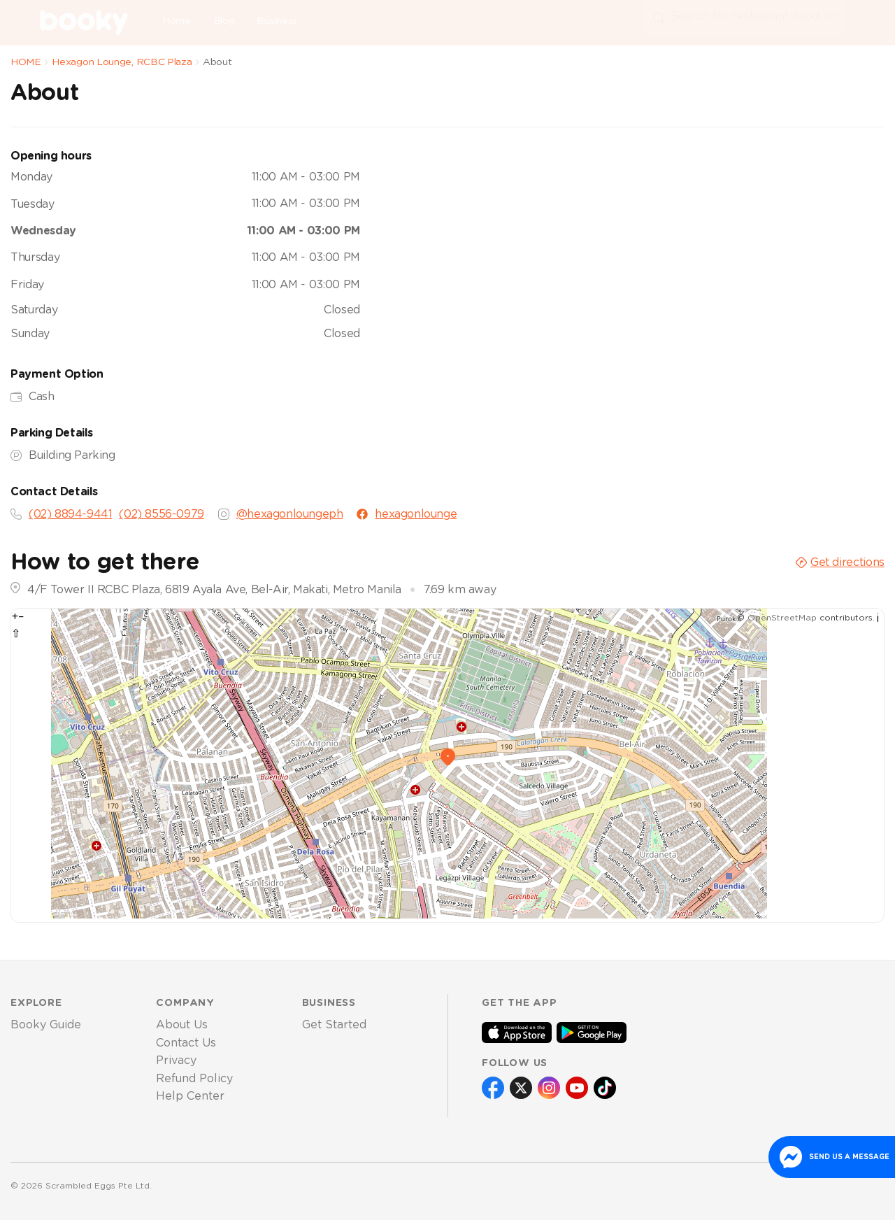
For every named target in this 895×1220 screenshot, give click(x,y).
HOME (25, 62)
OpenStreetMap (782, 617)
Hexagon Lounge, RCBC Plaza (122, 62)
